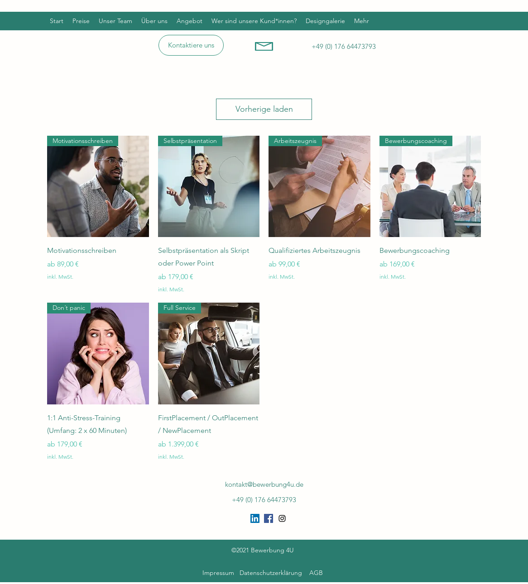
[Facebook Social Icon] (268, 518)
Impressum (220, 573)
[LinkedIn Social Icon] (254, 518)
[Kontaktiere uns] (191, 45)
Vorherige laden (264, 109)
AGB (316, 573)
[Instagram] (282, 518)
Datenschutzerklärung (271, 573)
